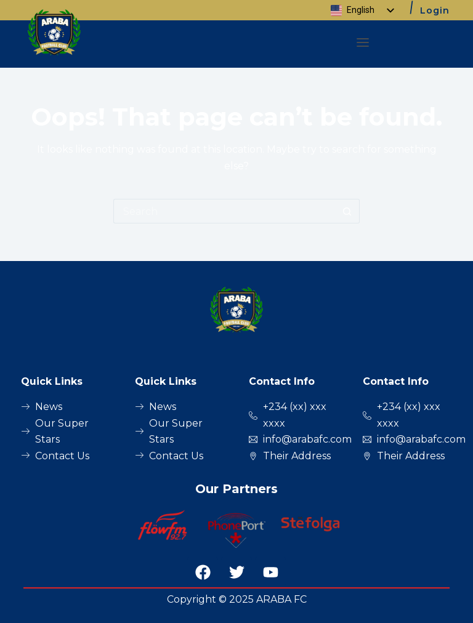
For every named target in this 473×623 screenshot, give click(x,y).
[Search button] (347, 211)
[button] (362, 44)
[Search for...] (224, 211)
